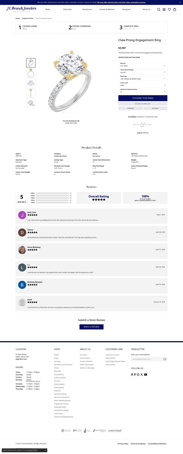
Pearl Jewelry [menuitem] (59, 374)
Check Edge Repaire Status (115, 361)
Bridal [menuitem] (56, 355)
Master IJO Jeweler (87, 364)
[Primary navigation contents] (97, 9)
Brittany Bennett (34, 282)
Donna (30, 230)
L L (28, 265)
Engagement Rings (27, 18)
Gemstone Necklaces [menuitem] (62, 397)
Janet (29, 299)
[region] (70, 83)
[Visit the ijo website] (77, 430)
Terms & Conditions (138, 444)
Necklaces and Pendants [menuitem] (63, 364)
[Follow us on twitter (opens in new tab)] (141, 374)
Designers (127, 9)
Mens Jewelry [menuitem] (59, 387)
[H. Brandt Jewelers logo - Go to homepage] (21, 9)
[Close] (180, 2)
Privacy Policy (123, 444)
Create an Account (112, 355)
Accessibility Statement (157, 444)
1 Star (33, 203)
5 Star (33, 193)
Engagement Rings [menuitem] (61, 404)
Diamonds (67, 9)
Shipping (130, 108)
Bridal (47, 9)
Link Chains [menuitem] (58, 413)
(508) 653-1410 (71, 123)
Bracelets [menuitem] (57, 371)
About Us (146, 9)
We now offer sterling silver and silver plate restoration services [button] (121, 2)
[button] (158, 9)
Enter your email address (140, 354)
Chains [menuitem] (56, 368)
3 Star (33, 198)
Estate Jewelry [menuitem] (59, 384)
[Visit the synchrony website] (99, 430)
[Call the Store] (21, 359)
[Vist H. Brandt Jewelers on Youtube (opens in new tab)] (145, 374)
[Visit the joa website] (87, 430)
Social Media (110, 364)
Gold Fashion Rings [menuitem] (61, 410)
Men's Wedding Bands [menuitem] (62, 400)
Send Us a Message (87, 368)
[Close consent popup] (45, 450)
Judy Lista (31, 212)
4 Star (33, 196)
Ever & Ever (96, 156)
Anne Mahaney (34, 247)
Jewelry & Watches (107, 9)
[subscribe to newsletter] (164, 359)
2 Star (33, 200)
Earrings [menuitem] (57, 361)
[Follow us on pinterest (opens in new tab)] (135, 374)
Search (25, 28)
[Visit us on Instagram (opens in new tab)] (138, 374)
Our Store (83, 355)
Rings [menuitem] (56, 358)
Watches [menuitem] (57, 391)
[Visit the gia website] (65, 430)
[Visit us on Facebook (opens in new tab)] (132, 374)
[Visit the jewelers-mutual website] (115, 430)
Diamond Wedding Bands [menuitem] (63, 417)
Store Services (85, 358)
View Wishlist (110, 358)
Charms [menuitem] (57, 381)
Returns (155, 108)
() (70, 193)
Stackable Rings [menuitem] (60, 407)
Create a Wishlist (86, 361)
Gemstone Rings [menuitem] (60, 394)
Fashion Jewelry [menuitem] (60, 378)
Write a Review (91, 326)
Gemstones (87, 9)
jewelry (18, 18)
